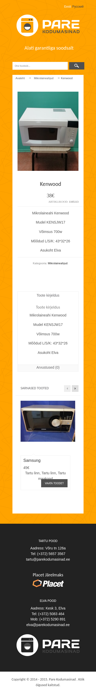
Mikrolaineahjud (44, 78)
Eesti (67, 6)
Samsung (32, 460)
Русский (78, 6)
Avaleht (20, 78)
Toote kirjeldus (48, 295)
